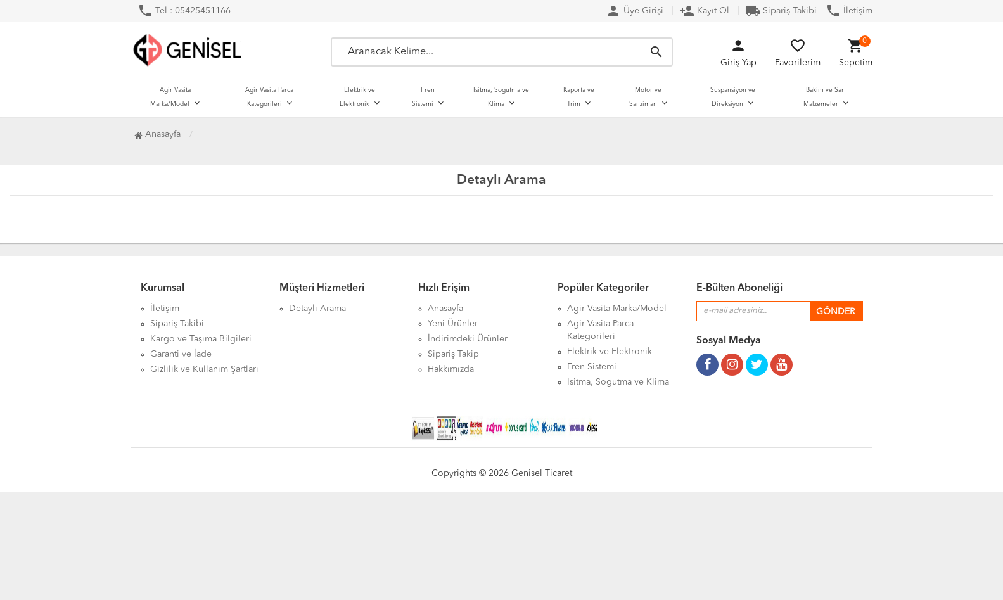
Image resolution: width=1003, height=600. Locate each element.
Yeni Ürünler (453, 323)
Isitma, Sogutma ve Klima (501, 97)
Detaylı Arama (317, 308)
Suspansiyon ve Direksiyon (732, 97)
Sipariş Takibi (781, 10)
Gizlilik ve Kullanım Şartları (204, 369)
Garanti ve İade (181, 354)
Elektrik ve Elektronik (357, 97)
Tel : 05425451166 (184, 10)
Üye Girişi (634, 10)
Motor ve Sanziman (645, 97)
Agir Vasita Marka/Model (170, 97)
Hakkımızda (451, 369)
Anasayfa (157, 134)
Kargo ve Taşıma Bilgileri (201, 339)
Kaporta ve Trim (578, 97)
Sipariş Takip (453, 354)
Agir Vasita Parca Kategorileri (269, 97)
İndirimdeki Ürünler (468, 339)
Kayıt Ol (704, 10)
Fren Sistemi (423, 97)
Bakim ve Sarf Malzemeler (824, 97)
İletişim (849, 10)
